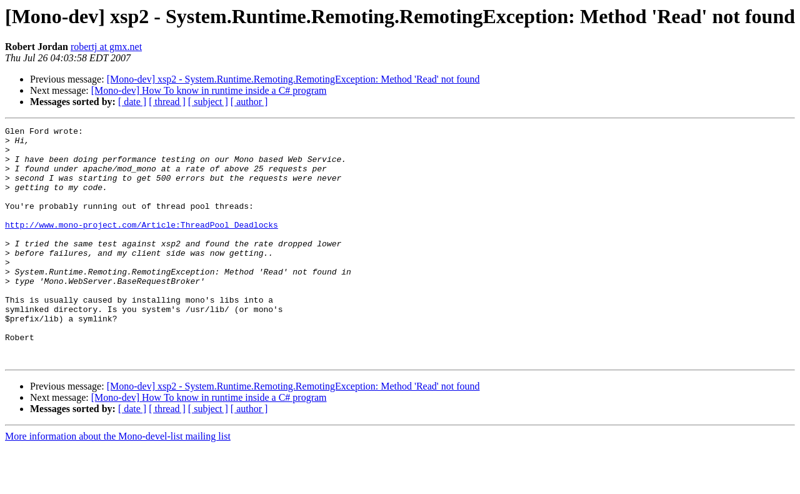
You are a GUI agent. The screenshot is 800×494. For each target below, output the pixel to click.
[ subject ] (208, 101)
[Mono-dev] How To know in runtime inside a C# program (209, 90)
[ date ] (132, 101)
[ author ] (249, 101)
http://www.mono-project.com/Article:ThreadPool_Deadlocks (141, 245)
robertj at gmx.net (106, 46)
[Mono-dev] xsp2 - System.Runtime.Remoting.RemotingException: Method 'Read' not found (293, 79)
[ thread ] (167, 101)
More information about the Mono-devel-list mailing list (118, 483)
